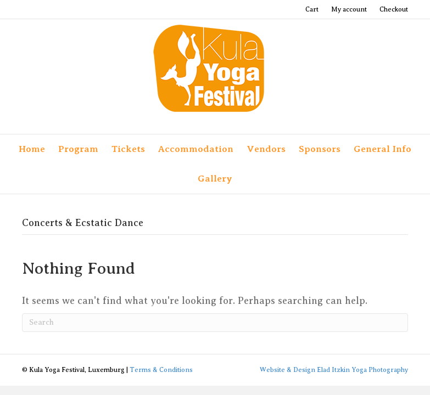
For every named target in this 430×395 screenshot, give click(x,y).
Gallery (215, 178)
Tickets (128, 149)
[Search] (215, 322)
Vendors (266, 149)
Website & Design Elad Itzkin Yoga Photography (334, 370)
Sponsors (319, 149)
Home (32, 149)
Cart (312, 9)
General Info (382, 149)
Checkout (393, 9)
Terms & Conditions (161, 370)
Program (78, 149)
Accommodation (195, 149)
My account (349, 9)
